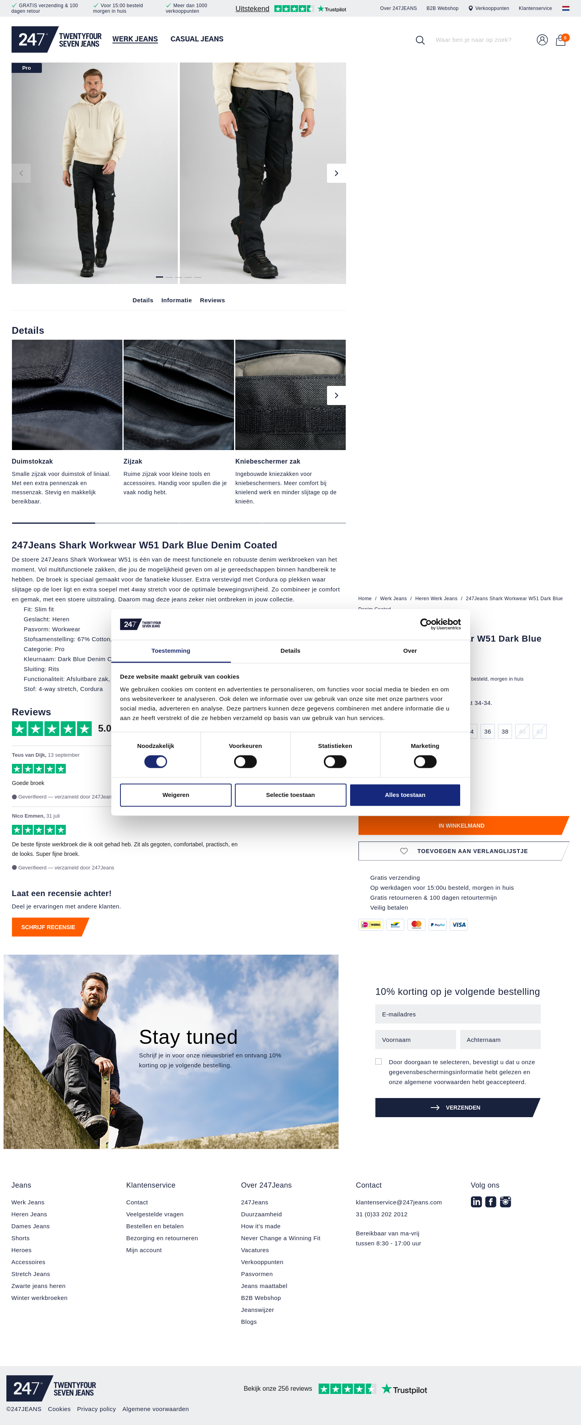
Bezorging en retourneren (162, 1238)
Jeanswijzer (257, 1309)
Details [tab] (291, 650)
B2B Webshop (443, 8)
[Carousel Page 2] (137, 523)
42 (540, 731)
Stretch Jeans (31, 1273)
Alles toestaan (405, 794)
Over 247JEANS (398, 8)
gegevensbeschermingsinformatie (436, 1072)
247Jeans (254, 1202)
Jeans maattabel (264, 1285)
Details (143, 300)
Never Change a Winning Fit (281, 1238)
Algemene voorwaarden (155, 1408)
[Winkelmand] (560, 40)
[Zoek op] (420, 39)
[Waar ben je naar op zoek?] (476, 39)
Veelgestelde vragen (155, 1214)
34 (470, 731)
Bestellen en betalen (155, 1226)
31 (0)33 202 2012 (382, 1214)
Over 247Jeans (266, 1185)
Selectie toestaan (290, 794)
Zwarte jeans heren (39, 1285)
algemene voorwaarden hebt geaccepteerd (464, 1082)
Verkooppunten (488, 8)
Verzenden (455, 1107)
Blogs (249, 1321)
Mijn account (144, 1250)
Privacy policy (96, 1408)
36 (487, 731)
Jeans (22, 1185)
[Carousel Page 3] (221, 523)
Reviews (212, 300)
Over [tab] (410, 650)
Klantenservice (535, 8)
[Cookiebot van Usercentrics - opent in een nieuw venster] (426, 624)
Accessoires (28, 1262)
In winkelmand (461, 825)
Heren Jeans (29, 1214)
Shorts (21, 1238)
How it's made (261, 1226)
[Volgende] (336, 173)
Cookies (59, 1408)
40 (522, 731)
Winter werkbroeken (40, 1297)
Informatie (176, 300)
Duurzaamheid (261, 1214)
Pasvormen (257, 1273)
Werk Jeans (28, 1202)
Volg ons (485, 1185)
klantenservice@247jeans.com (399, 1202)
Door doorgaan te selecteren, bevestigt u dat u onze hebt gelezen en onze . (462, 1072)
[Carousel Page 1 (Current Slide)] (54, 523)
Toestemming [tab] (171, 650)
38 (505, 731)
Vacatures (255, 1250)
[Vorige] (21, 173)
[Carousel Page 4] (304, 523)
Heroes (22, 1250)
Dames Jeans (31, 1226)
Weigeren (175, 794)
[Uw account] (542, 40)
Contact (137, 1202)
